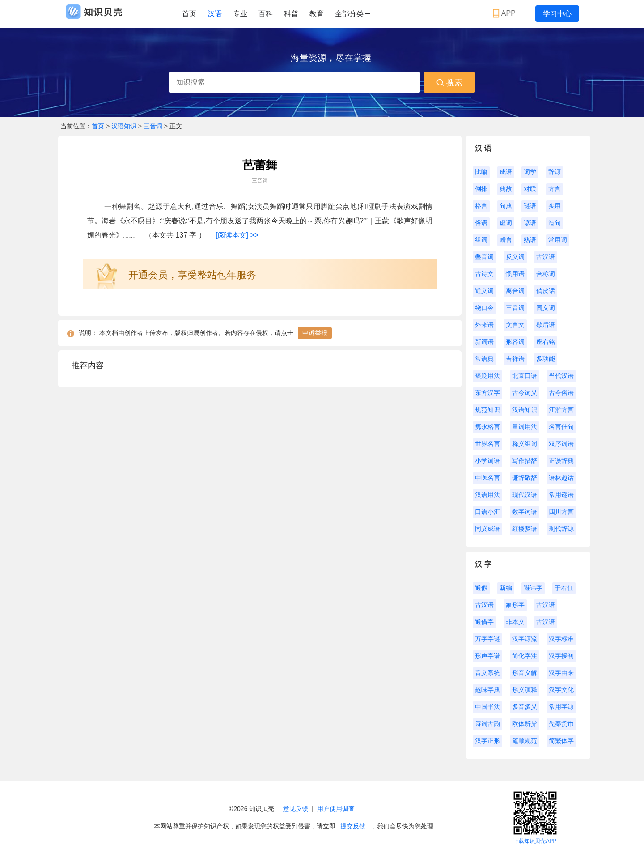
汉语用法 (487, 494)
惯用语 (515, 273)
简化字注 (524, 655)
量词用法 (524, 426)
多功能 (545, 358)
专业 (240, 13)
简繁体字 (561, 740)
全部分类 (352, 14)
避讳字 (533, 587)
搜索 (449, 82)
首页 (189, 13)
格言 (481, 205)
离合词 (515, 290)
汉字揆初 (561, 655)
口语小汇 (487, 511)
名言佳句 (561, 426)
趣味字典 (487, 689)
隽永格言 (487, 426)
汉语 (215, 13)
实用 (554, 205)
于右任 (564, 587)
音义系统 (487, 672)
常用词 (557, 239)
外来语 (484, 324)
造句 (554, 222)
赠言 (506, 239)
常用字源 (561, 706)
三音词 (153, 126)
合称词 (545, 273)
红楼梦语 (524, 528)
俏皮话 (545, 290)
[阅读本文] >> (237, 235)
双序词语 (561, 443)
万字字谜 (487, 638)
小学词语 (487, 460)
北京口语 (524, 375)
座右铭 (545, 341)
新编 (506, 587)
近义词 (484, 290)
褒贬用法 (487, 375)
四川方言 (561, 511)
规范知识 (487, 409)
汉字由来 (561, 672)
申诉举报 (314, 332)
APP (505, 13)
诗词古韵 (487, 723)
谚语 (530, 222)
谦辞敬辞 (524, 477)
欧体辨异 (524, 723)
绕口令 (484, 307)
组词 (481, 239)
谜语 (530, 205)
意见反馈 (295, 808)
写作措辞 (524, 460)
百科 (265, 13)
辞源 (554, 171)
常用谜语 (561, 494)
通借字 (484, 621)
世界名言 (487, 443)
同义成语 (487, 528)
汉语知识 (124, 126)
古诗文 (484, 273)
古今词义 (524, 392)
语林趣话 (561, 477)
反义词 (515, 256)
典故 (506, 188)
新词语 (484, 341)
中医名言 (487, 477)
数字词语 (524, 511)
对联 (530, 188)
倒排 (481, 188)
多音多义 (524, 706)
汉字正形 (487, 740)
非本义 (515, 621)
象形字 (515, 604)
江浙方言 (561, 409)
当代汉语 (561, 375)
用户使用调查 (336, 808)
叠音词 (484, 256)
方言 (554, 188)
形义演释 (524, 689)
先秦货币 (561, 723)
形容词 (515, 341)
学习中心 (557, 13)
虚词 (506, 222)
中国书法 (487, 706)
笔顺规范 (524, 740)
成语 (506, 171)
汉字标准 (561, 638)
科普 (291, 13)
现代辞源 (561, 528)
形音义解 (524, 672)
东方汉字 (487, 392)
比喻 (481, 171)
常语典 (484, 358)
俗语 (481, 222)
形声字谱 (487, 655)
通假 (481, 587)
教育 (316, 13)
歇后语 (545, 324)
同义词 (545, 307)
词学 (530, 171)
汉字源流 (524, 638)
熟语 (530, 239)
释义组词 (524, 443)
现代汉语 (524, 494)
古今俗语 (561, 392)
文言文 (515, 324)
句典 (506, 205)
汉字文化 (561, 689)
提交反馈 (352, 826)
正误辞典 (561, 460)
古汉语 (545, 256)
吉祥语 (515, 358)
